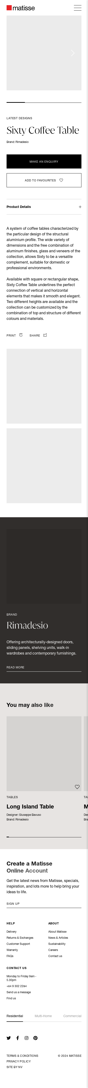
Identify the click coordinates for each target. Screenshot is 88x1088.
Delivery (11, 932)
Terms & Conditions (22, 1056)
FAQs (10, 956)
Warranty (12, 950)
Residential (15, 1016)
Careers (53, 950)
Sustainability (56, 944)
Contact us (55, 956)
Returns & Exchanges (20, 938)
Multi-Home (43, 1016)
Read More (15, 667)
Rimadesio (22, 142)
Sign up (13, 904)
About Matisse (57, 932)
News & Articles (58, 938)
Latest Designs (19, 118)
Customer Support (18, 944)
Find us (11, 998)
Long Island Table (30, 807)
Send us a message (19, 992)
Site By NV (14, 1067)
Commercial (72, 1016)
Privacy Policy (19, 1061)
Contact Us (17, 968)
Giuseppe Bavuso (30, 815)
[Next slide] (72, 53)
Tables (12, 797)
